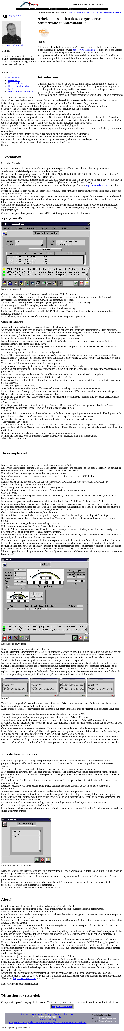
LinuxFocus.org (48, 1019)
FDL (60, 1017)
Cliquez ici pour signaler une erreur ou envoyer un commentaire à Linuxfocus (47, 1022)
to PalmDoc (13, 17)
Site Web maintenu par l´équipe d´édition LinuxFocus (47, 1014)
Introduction (14, 77)
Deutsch (90, 12)
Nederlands (109, 12)
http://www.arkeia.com (84, 49)
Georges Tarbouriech (15, 45)
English (71, 12)
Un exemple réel (16, 83)
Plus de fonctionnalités (19, 86)
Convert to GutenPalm (15, 15)
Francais (99, 12)
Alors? (11, 88)
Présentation (14, 80)
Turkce (118, 12)
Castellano (80, 12)
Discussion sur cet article (20, 91)
